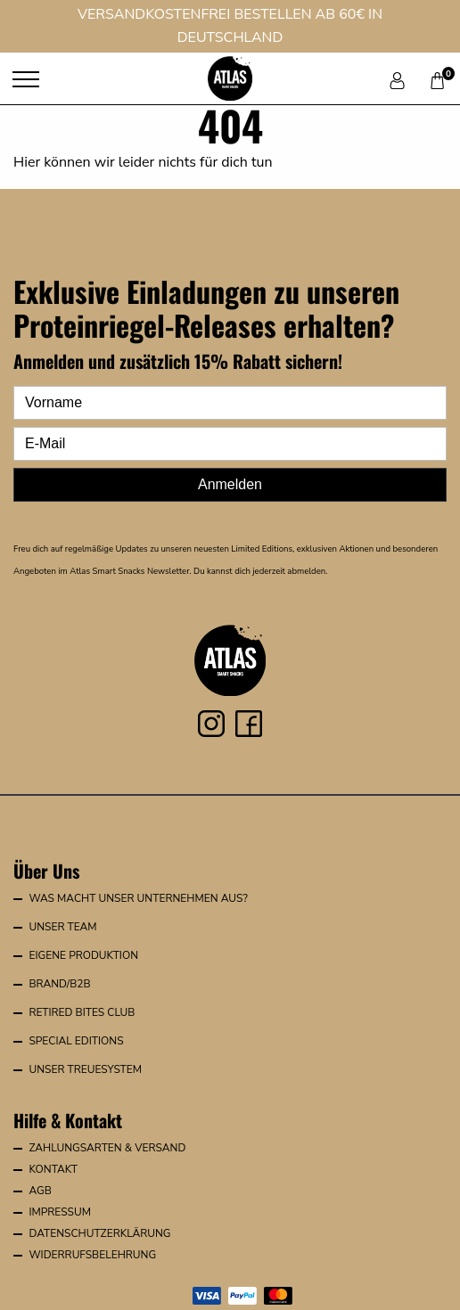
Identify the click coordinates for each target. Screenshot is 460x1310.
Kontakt (53, 1169)
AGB (40, 1190)
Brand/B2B (59, 984)
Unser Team (62, 927)
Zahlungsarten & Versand (107, 1148)
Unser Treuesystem (85, 1069)
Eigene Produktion (83, 955)
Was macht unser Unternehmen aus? (138, 898)
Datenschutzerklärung (99, 1233)
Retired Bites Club (82, 1012)
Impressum (60, 1212)
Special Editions (76, 1041)
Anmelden (230, 484)
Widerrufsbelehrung (92, 1255)
